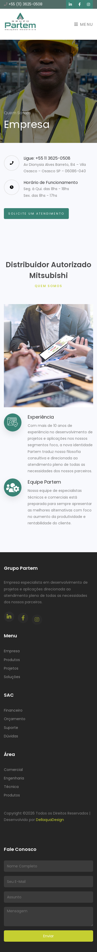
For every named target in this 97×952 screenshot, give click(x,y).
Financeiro (13, 710)
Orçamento (14, 718)
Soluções (12, 676)
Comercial (13, 769)
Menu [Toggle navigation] (83, 24)
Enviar (48, 936)
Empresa (12, 651)
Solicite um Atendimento (36, 213)
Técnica (11, 786)
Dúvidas (11, 736)
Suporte (11, 727)
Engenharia (14, 778)
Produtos (12, 659)
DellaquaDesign (50, 819)
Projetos (11, 668)
